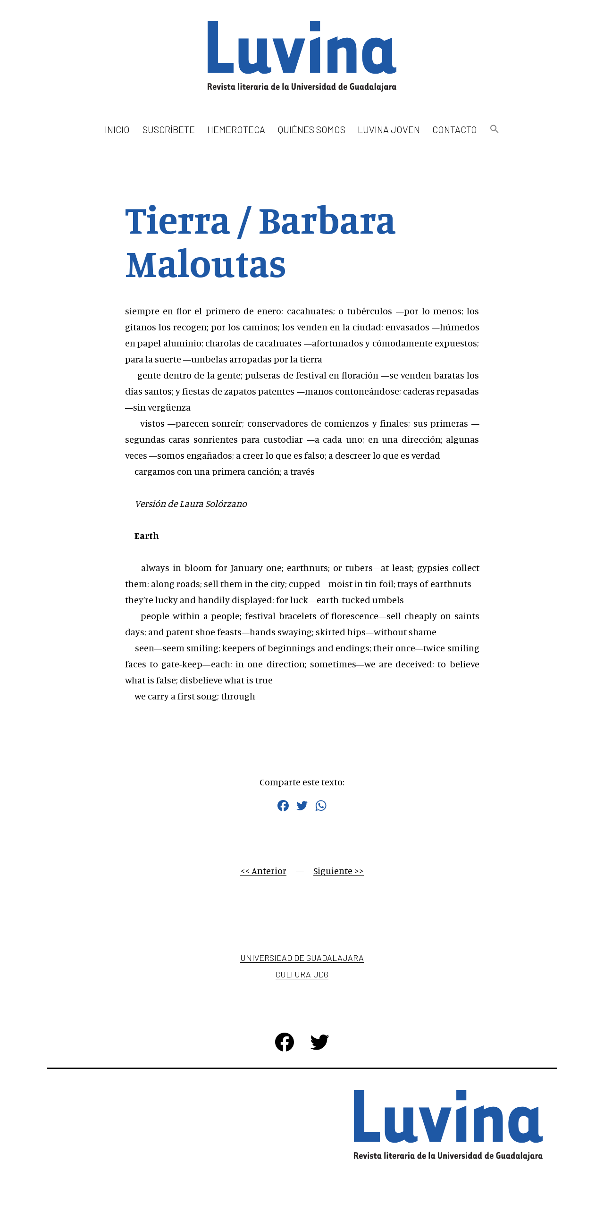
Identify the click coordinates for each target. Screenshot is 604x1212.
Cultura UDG (302, 974)
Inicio (117, 129)
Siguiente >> (338, 870)
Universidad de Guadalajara (302, 957)
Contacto (454, 129)
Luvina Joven (389, 129)
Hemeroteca (236, 129)
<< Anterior (263, 870)
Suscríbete (169, 129)
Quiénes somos (311, 129)
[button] (494, 129)
